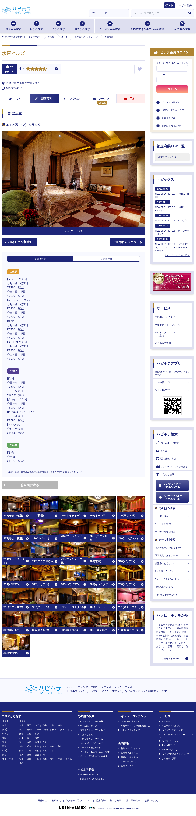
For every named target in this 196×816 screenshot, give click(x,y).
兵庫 (29, 746)
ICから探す (58, 26)
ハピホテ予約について (171, 730)
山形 (37, 725)
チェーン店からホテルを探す (92, 756)
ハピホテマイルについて (172, 324)
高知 (44, 755)
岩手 (44, 725)
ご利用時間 (106, 259)
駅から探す (36, 26)
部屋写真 (43, 98)
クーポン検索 (172, 516)
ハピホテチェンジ (168, 741)
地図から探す (82, 26)
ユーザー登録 (184, 5)
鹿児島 (68, 759)
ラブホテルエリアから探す (172, 466)
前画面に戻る (21, 485)
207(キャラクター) (128, 242)
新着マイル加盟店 (128, 753)
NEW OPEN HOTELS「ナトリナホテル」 (172, 229)
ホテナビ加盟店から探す (90, 747)
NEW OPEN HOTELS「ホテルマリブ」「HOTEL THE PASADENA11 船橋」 (172, 244)
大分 (52, 759)
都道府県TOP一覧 (171, 146)
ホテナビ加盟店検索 (172, 532)
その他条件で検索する (172, 595)
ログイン (172, 89)
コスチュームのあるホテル (172, 547)
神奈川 (30, 729)
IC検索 (161, 450)
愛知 (21, 742)
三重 (44, 742)
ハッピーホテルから (172, 615)
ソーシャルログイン (172, 102)
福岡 (21, 759)
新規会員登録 (168, 118)
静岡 (37, 742)
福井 (37, 738)
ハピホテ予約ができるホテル (169, 485)
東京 (21, 729)
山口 (52, 750)
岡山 (21, 750)
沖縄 (21, 763)
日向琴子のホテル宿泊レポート (94, 779)
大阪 (21, 746)
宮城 (52, 725)
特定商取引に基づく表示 (108, 800)
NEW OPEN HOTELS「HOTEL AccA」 (170, 206)
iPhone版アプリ (172, 382)
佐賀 (29, 759)
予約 (129, 98)
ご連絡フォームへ (170, 658)
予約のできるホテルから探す (147, 26)
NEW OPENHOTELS (88, 775)
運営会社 (42, 800)
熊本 (44, 759)
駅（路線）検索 (166, 458)
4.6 (21, 69)
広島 (29, 750)
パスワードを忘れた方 (173, 110)
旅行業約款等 (133, 800)
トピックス (165, 179)
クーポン (101, 98)
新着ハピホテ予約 (128, 757)
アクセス (72, 98)
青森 (21, 725)
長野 (37, 734)
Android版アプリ (172, 390)
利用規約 (56, 800)
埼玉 (39, 729)
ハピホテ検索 (167, 434)
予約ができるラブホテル (90, 739)
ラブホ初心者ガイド (129, 721)
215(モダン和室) (18, 242)
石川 (21, 738)
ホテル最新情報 (127, 761)
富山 (29, 738)
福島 (60, 725)
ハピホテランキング (172, 316)
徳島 (29, 755)
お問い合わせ (152, 800)
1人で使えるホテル (172, 571)
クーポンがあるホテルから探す (94, 752)
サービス (164, 308)
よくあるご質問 (172, 343)
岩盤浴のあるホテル (172, 563)
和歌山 (61, 746)
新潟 (21, 734)
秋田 (29, 725)
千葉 (46, 729)
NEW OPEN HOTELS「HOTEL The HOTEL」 (172, 192)
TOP (14, 98)
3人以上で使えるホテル (172, 579)
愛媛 (37, 755)
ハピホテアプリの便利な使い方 (134, 726)
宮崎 (60, 759)
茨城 (62, 729)
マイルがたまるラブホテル (91, 743)
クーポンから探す (109, 26)
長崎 (37, 759)
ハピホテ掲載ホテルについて (174, 754)
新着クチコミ (126, 766)
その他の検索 (182, 26)
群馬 (70, 729)
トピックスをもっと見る (177, 255)
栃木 (54, 729)
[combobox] (158, 13)
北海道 (22, 721)
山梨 (29, 734)
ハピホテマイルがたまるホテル (170, 497)
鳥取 (37, 750)
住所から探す (13, 26)
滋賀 (44, 746)
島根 (44, 750)
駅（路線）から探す (88, 726)
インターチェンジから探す (91, 721)
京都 (37, 746)
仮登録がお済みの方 (172, 126)
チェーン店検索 (172, 524)
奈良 (52, 746)
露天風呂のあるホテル (172, 555)
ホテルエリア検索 (167, 443)
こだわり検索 (165, 474)
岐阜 (29, 742)
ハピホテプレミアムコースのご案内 (172, 334)
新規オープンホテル (129, 748)
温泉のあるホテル (172, 587)
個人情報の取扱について (78, 800)
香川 (21, 755)
